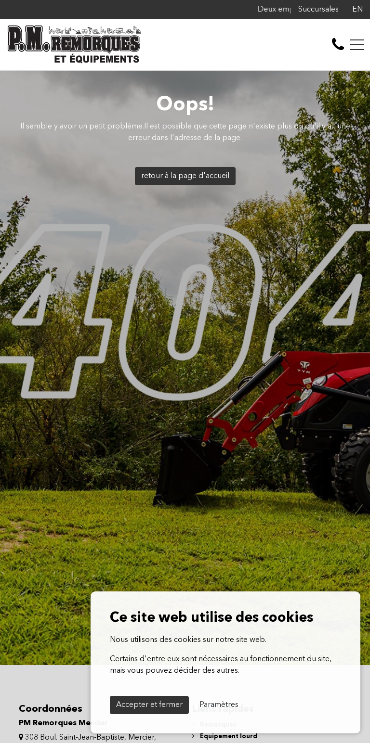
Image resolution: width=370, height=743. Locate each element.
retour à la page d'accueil (185, 176)
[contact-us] (338, 45)
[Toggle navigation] (357, 45)
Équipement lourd (224, 736)
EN (357, 9)
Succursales (318, 9)
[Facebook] (343, 9)
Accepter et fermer (149, 705)
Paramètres (218, 705)
